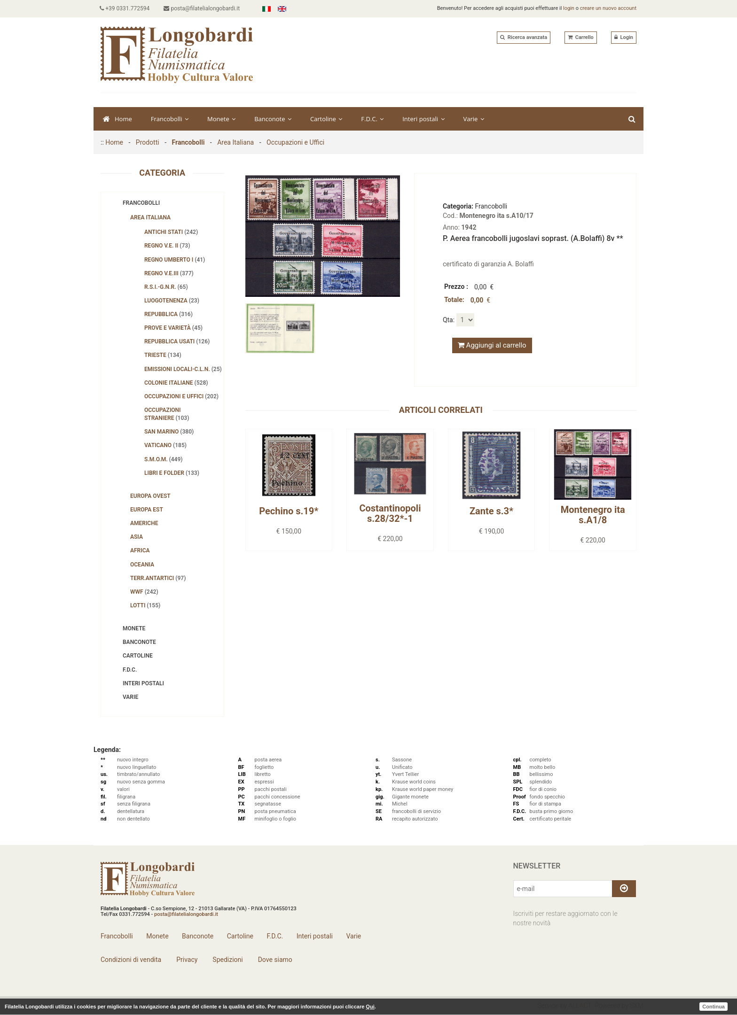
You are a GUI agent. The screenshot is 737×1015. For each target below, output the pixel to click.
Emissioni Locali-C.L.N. (183, 369)
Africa (140, 550)
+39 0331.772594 (125, 8)
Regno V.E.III (169, 273)
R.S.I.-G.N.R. (166, 287)
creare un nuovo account (608, 8)
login (568, 8)
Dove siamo (274, 959)
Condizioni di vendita (131, 959)
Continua (713, 1006)
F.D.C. (372, 119)
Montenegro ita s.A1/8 (593, 515)
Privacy (186, 959)
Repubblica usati (177, 341)
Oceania (142, 564)
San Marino (169, 431)
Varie (473, 119)
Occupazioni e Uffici (295, 142)
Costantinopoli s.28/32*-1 (390, 513)
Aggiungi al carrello (492, 345)
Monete (221, 119)
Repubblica (168, 314)
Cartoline (326, 119)
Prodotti (147, 142)
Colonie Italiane (176, 383)
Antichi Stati (171, 232)
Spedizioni (227, 959)
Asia (136, 537)
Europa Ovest (150, 496)
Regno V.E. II (167, 245)
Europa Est (146, 509)
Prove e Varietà (173, 328)
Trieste (162, 355)
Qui (370, 1006)
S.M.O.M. (163, 459)
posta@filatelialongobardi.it (203, 8)
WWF (144, 592)
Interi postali (423, 119)
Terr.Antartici (158, 578)
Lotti (145, 605)
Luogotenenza (171, 300)
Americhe (144, 523)
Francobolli (169, 119)
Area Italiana (235, 142)
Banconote (272, 119)
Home (117, 119)
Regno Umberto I (174, 259)
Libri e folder (171, 473)
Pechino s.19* (288, 511)
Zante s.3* (491, 511)
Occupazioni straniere (166, 414)
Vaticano (165, 445)
